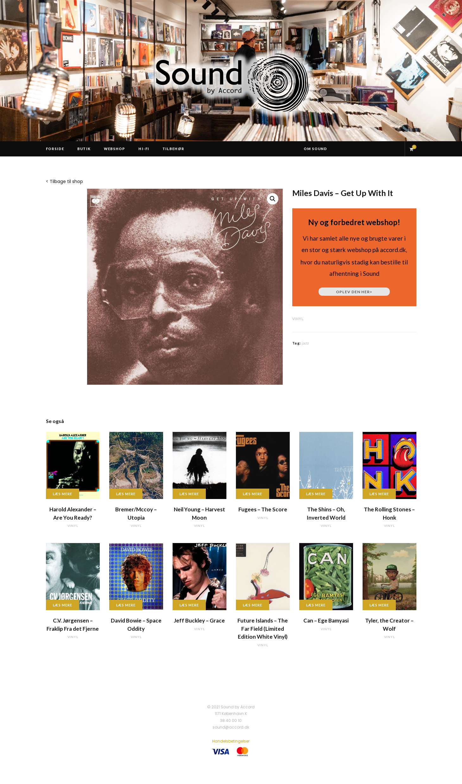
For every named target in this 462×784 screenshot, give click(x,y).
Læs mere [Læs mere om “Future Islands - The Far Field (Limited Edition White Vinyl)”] (253, 605)
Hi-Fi (143, 149)
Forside (55, 149)
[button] (272, 199)
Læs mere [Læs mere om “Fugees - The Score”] (253, 494)
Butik (84, 149)
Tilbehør (173, 149)
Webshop (114, 149)
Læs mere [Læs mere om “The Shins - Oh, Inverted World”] (316, 494)
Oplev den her (354, 291)
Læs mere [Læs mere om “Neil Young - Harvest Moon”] (189, 494)
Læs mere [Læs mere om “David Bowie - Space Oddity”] (126, 605)
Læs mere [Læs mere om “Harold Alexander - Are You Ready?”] (63, 494)
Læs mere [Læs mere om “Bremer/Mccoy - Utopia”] (126, 494)
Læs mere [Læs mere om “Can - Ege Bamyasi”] (316, 605)
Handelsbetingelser (231, 741)
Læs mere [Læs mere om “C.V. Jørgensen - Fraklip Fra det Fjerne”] (63, 605)
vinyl (298, 319)
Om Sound (315, 149)
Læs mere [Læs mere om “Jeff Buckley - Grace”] (189, 605)
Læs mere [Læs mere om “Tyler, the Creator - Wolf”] (379, 605)
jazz (305, 343)
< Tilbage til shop (64, 181)
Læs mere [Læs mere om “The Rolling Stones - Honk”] (379, 494)
